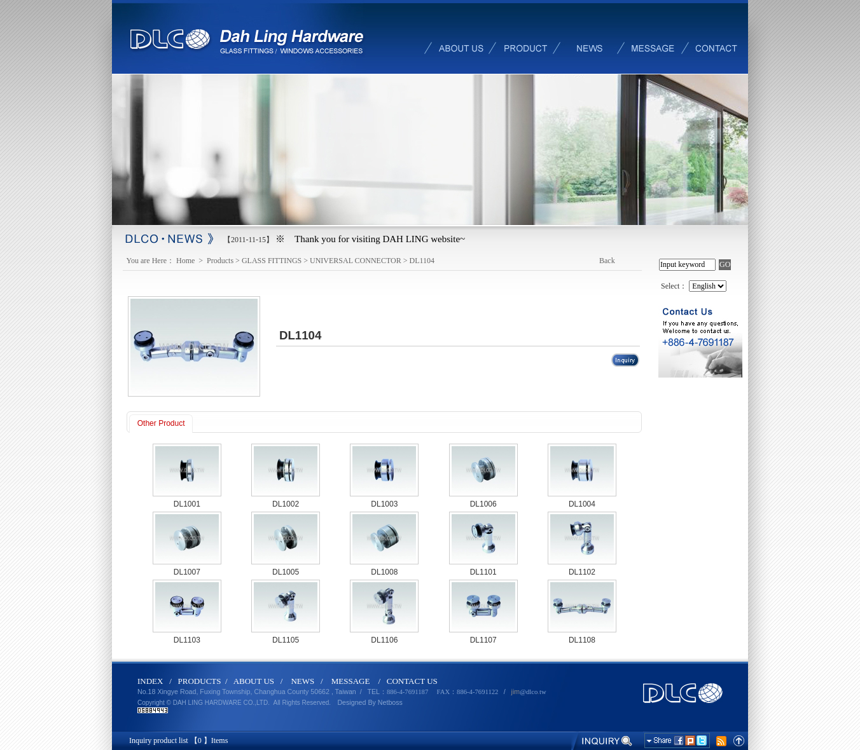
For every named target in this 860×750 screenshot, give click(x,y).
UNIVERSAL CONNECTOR (355, 260)
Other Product (161, 423)
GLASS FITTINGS (272, 260)
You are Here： (150, 260)
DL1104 (421, 260)
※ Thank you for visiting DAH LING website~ (370, 239)
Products (220, 260)
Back (607, 260)
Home (186, 260)
